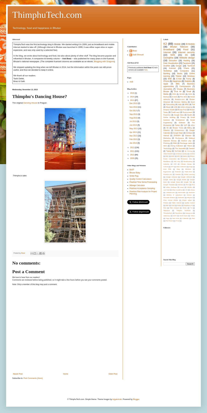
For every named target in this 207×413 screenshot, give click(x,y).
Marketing (167, 138)
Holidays (189, 133)
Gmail (188, 91)
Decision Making (180, 102)
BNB (170, 79)
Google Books (181, 179)
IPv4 (187, 185)
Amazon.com (180, 99)
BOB (190, 94)
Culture (165, 167)
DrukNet (166, 66)
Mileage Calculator (137, 185)
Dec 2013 (133, 103)
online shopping (186, 107)
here (146, 70)
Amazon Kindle (169, 110)
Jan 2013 (133, 143)
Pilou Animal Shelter (170, 200)
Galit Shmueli (138, 55)
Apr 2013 (133, 132)
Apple (165, 84)
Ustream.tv (188, 213)
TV (191, 208)
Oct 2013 (133, 111)
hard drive (175, 218)
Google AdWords (186, 177)
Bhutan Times (178, 128)
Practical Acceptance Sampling (142, 188)
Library (192, 190)
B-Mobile (190, 44)
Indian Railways (171, 187)
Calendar (166, 164)
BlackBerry (167, 161)
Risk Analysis (174, 208)
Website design (187, 57)
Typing (168, 151)
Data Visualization (170, 63)
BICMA (182, 94)
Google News (175, 182)
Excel (193, 102)
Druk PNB (167, 169)
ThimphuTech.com (47, 15)
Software (182, 123)
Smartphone (180, 120)
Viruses (180, 89)
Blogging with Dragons (104, 61)
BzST (132, 170)
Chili (175, 164)
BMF (172, 156)
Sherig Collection (176, 146)
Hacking (186, 61)
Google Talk (188, 182)
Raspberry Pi (188, 205)
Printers (166, 203)
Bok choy (177, 161)
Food (185, 49)
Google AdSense (171, 177)
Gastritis (178, 174)
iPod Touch (169, 221)
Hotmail (166, 135)
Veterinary (166, 216)
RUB (172, 205)
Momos (189, 195)
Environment (187, 112)
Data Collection (181, 167)
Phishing (166, 143)
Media (166, 94)
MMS (187, 104)
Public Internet (176, 203)
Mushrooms (179, 138)
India (180, 104)
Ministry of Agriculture (174, 195)
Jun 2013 (133, 125)
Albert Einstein (168, 154)
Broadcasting (188, 161)
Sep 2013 (133, 114)
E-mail (179, 79)
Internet (167, 52)
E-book (174, 97)
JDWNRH (177, 135)
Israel (182, 187)
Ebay (178, 169)
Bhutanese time (186, 159)
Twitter (177, 125)
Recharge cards (186, 143)
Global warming (189, 174)
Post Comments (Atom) (33, 378)
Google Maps (178, 133)
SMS (172, 55)
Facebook (187, 63)
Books (179, 73)
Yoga (167, 218)
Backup (166, 97)
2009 (132, 158)
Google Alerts (168, 179)
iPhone (166, 81)
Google (179, 66)
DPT (172, 167)
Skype (168, 107)
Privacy (183, 117)
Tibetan (179, 76)
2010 (132, 155)
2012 (132, 147)
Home (65, 374)
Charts (186, 68)
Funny (188, 79)
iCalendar (185, 218)
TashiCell (191, 66)
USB (175, 107)
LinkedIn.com (170, 192)
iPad (193, 218)
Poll (193, 104)
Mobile (177, 44)
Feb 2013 (133, 139)
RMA (175, 143)
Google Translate (169, 185)
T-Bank (189, 146)
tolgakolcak (117, 399)
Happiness (176, 81)
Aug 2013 (133, 118)
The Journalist (180, 148)
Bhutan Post (182, 110)
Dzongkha (168, 57)
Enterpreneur (179, 130)
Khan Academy (177, 190)
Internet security (186, 52)
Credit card (175, 112)
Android (192, 154)
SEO (165, 146)
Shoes (184, 208)
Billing (189, 128)
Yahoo (193, 216)
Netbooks (181, 197)
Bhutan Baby (135, 173)
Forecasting (170, 104)
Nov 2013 (133, 107)
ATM (174, 94)
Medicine (192, 192)
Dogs (190, 167)
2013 (132, 100)
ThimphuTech (167, 213)
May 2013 (133, 129)
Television (166, 210)
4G (167, 128)
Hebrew (180, 185)
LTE (186, 190)
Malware (188, 135)
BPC (178, 156)
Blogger (136, 399)
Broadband (168, 49)
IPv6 (193, 185)
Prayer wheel (187, 200)
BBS (178, 84)
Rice (164, 208)
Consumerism (185, 86)
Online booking (169, 117)
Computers (184, 71)
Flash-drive (188, 172)
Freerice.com (167, 174)
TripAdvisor (178, 213)
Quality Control (190, 203)
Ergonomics (167, 172)
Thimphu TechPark (183, 210)
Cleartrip (166, 130)
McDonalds (182, 192)
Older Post (113, 374)
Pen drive (183, 97)
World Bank (184, 216)
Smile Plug (134, 176)
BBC (167, 156)
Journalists (167, 89)
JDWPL (189, 187)
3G (186, 55)
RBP (167, 205)
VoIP (185, 125)
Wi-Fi (174, 216)
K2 (165, 43)
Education (173, 61)
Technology (167, 148)
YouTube (178, 151)
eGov (193, 125)
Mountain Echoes (169, 197)
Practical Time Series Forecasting (143, 182)
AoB (131, 82)
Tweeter (192, 148)
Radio (179, 205)
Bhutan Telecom (179, 47)
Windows (191, 76)
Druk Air (177, 91)
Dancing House (30, 103)
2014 (132, 97)
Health (189, 115)
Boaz (135, 51)
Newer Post (18, 374)
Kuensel (172, 68)
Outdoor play (186, 141)
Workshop (167, 71)
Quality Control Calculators (140, 179)
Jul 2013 (133, 121)
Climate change (186, 164)
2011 (132, 151)
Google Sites (179, 115)
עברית (177, 221)
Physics (189, 197)
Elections (188, 169)
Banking (166, 73)
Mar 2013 (133, 136)
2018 (132, 93)
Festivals (178, 172)
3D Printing (188, 151)
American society (181, 154)
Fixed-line (167, 115)
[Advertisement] (68, 362)
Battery (185, 156)
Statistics (188, 81)
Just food (166, 190)
